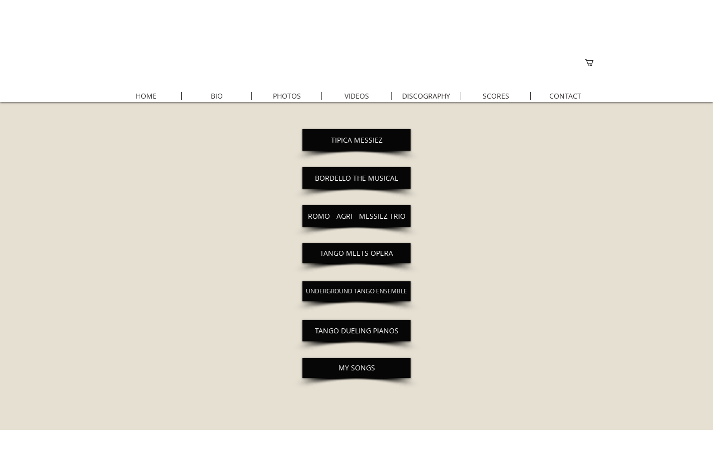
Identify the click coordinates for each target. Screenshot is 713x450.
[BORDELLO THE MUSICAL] (356, 178)
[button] (593, 62)
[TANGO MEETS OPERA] (356, 253)
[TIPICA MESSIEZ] (356, 140)
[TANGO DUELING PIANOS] (356, 330)
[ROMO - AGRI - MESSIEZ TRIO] (356, 216)
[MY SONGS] (356, 368)
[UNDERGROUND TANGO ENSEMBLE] (356, 291)
